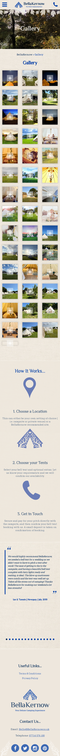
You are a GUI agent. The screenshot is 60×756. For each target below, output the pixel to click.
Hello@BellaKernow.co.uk (34, 729)
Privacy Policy (30, 678)
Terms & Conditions (30, 673)
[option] (30, 575)
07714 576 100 (37, 735)
